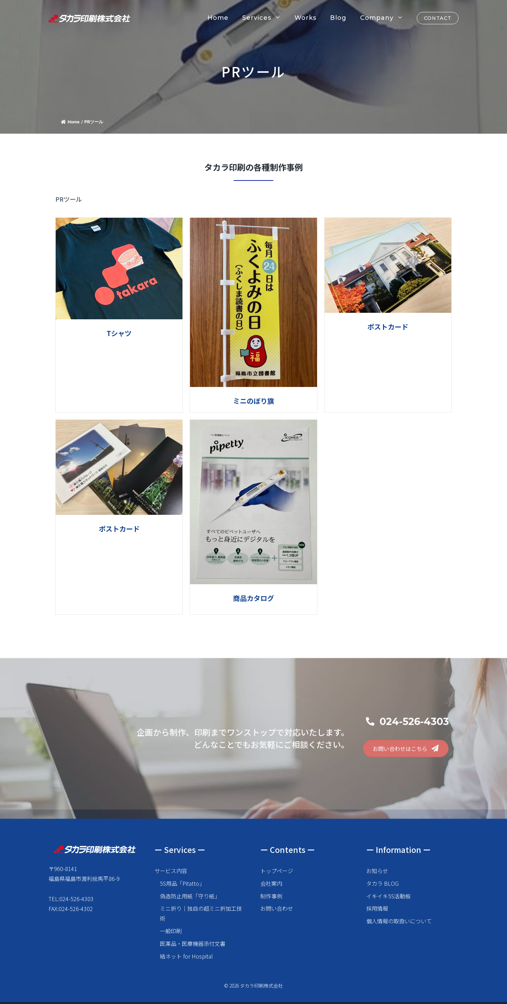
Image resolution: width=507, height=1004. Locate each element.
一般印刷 (171, 931)
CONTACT (437, 18)
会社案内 (271, 883)
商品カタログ (253, 598)
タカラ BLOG (382, 883)
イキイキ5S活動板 (388, 896)
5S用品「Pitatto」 (182, 883)
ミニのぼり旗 (253, 401)
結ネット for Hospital (186, 956)
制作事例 (271, 896)
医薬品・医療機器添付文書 (192, 943)
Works (305, 18)
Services (265, 18)
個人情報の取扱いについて (399, 921)
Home (218, 18)
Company (385, 18)
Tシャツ (119, 333)
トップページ (276, 871)
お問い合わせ (276, 908)
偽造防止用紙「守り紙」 (190, 896)
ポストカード (387, 327)
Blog (338, 18)
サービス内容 (170, 871)
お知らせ (377, 871)
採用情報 (377, 908)
